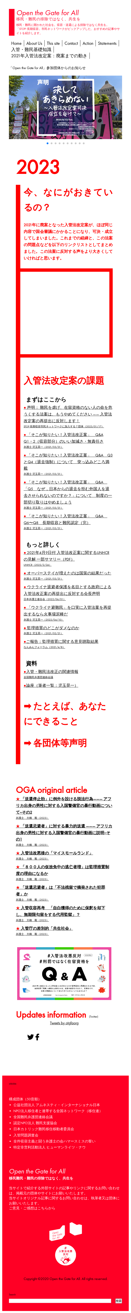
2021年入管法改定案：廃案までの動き (49, 55)
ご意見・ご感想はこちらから (32, 1208)
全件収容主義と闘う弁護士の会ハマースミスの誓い (54, 1141)
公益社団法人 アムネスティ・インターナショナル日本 (56, 1105)
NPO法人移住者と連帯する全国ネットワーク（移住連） (58, 1111)
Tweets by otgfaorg (64, 1023)
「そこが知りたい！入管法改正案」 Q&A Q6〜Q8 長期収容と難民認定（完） (68, 522)
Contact (71, 43)
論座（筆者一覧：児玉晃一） (51, 685)
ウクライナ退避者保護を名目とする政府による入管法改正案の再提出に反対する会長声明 (68, 593)
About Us (34, 43)
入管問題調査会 (25, 1135)
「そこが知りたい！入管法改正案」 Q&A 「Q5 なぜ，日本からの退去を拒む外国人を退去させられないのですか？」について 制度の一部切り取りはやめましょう (68, 495)
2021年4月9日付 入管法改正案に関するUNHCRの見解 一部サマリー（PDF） (68, 558)
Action (88, 43)
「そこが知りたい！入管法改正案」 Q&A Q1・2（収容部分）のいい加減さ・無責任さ (68, 440)
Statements (107, 43)
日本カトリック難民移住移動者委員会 (43, 1129)
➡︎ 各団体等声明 (55, 743)
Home (16, 43)
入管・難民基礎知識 (31, 49)
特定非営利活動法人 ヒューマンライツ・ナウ (49, 1147)
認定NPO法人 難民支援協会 (35, 1123)
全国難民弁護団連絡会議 (33, 1117)
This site (53, 43)
